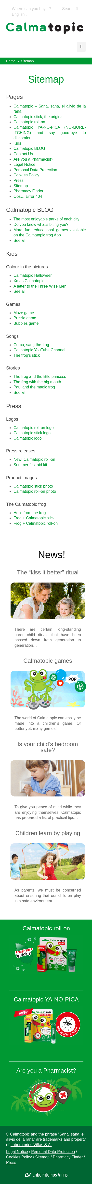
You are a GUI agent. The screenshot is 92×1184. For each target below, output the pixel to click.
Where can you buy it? (31, 9)
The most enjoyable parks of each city (46, 219)
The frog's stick (26, 355)
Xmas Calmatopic (28, 281)
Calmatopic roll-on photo (34, 491)
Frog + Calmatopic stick (34, 518)
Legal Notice (24, 164)
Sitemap (20, 186)
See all (19, 240)
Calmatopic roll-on (29, 122)
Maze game (23, 313)
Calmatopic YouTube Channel (39, 350)
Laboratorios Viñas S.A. (31, 1145)
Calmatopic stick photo (33, 486)
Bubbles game (26, 323)
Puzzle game (24, 318)
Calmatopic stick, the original (38, 117)
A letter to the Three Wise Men (39, 286)
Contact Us (23, 154)
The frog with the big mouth (37, 382)
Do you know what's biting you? (40, 224)
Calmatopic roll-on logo (33, 428)
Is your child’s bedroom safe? (47, 747)
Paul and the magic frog (34, 387)
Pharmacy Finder (28, 191)
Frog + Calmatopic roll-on (35, 523)
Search (70, 9)
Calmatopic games (47, 660)
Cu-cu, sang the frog (31, 345)
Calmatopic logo (27, 438)
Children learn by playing (47, 833)
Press (18, 180)
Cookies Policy (26, 175)
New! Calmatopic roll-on (34, 459)
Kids (17, 143)
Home (10, 61)
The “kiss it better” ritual (48, 572)
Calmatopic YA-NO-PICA (46, 999)
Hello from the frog (29, 513)
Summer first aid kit (30, 465)
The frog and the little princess (39, 376)
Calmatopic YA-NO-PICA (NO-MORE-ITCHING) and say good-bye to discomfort (49, 132)
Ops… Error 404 (27, 196)
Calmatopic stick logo (32, 433)
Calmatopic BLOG (29, 148)
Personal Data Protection (35, 170)
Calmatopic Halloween (33, 275)
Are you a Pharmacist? (33, 159)
